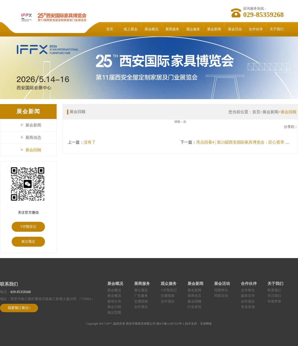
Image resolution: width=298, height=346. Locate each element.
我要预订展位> (19, 308)
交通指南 (141, 301)
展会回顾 (33, 150)
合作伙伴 (256, 29)
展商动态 (33, 137)
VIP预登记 (28, 227)
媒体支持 (248, 296)
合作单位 (248, 290)
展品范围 (114, 312)
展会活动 (235, 29)
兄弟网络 (206, 323)
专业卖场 (248, 307)
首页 (109, 29)
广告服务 (141, 296)
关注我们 (274, 296)
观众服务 (193, 29)
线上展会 (131, 29)
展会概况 (151, 29)
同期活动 (221, 296)
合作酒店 (141, 307)
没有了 (90, 142)
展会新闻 (214, 29)
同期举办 (221, 290)
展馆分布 (114, 301)
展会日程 (114, 307)
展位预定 (28, 241)
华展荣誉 (274, 301)
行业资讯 (194, 307)
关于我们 (277, 29)
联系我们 (274, 290)
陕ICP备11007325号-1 (170, 323)
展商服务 (172, 29)
